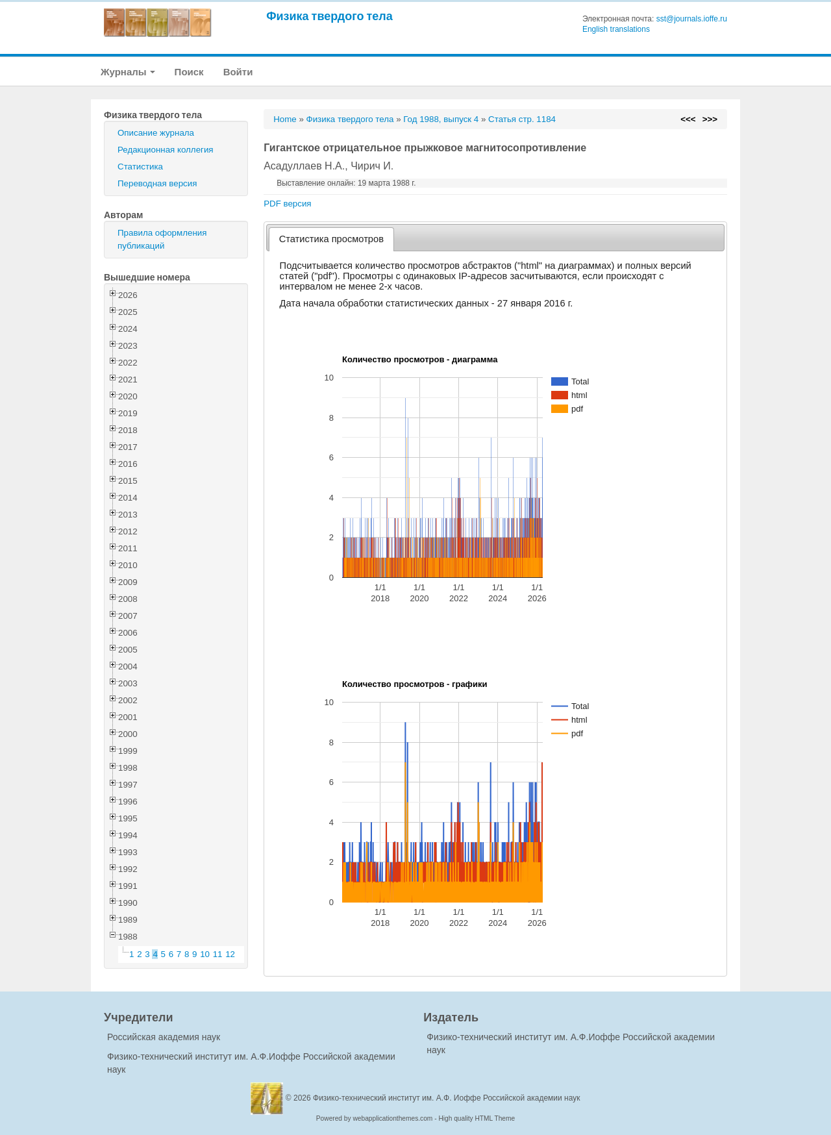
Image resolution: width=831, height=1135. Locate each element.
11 (218, 954)
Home (285, 119)
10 (205, 954)
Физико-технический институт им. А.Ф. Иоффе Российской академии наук (446, 1098)
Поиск (189, 72)
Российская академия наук (163, 1037)
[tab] (331, 239)
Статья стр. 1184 (522, 119)
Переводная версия (157, 183)
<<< (687, 119)
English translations (616, 29)
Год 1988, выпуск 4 (440, 119)
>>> (709, 119)
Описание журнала (156, 133)
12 (230, 954)
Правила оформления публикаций (162, 239)
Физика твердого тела (329, 15)
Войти (238, 72)
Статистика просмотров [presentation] (331, 239)
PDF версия (287, 203)
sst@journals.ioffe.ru (691, 18)
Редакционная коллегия (166, 150)
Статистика (140, 166)
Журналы (128, 72)
